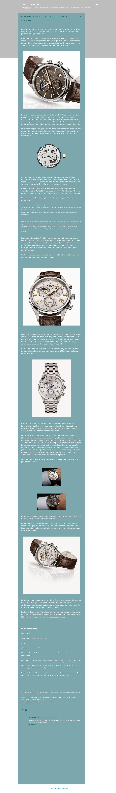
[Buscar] (97, 5)
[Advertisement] (92, 40)
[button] (80, 17)
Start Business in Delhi (35, 718)
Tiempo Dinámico (30, 4)
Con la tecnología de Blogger (58, 788)
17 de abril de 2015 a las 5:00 (50, 717)
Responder (32, 725)
